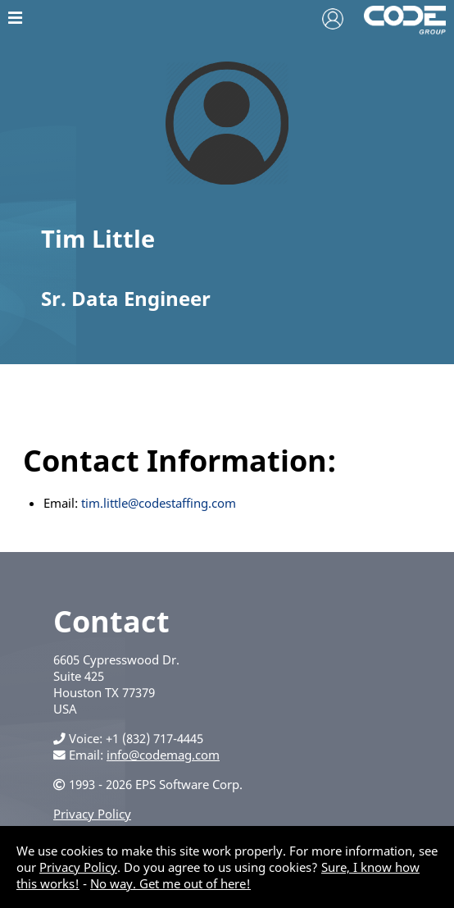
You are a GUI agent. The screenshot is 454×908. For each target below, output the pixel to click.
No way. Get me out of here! (170, 883)
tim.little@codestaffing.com (158, 503)
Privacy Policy (92, 813)
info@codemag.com (163, 754)
